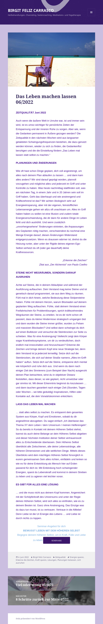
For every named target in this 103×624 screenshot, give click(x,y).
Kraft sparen (41, 560)
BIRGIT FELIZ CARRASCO (31, 10)
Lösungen (52, 560)
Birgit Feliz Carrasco (42, 557)
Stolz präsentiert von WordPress (30, 618)
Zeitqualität (60, 557)
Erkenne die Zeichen (25, 560)
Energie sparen (77, 557)
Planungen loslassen (67, 560)
